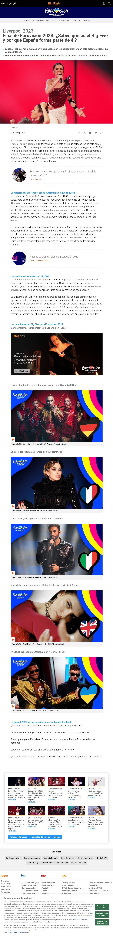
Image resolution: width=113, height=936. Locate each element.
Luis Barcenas (67, 858)
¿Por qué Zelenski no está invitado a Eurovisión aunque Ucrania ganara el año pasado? (56, 756)
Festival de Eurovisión (37, 196)
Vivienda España (50, 858)
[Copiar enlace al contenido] (101, 132)
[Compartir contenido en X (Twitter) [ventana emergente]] (84, 132)
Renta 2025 (102, 858)
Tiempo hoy (32, 862)
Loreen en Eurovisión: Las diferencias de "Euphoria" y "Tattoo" (42, 749)
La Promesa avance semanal (55, 862)
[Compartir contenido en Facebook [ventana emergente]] (79, 132)
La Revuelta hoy (13, 858)
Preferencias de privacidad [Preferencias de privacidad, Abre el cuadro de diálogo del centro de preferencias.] (102, 932)
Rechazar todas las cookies (102, 924)
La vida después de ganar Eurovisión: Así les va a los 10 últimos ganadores (50, 732)
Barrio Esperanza (85, 858)
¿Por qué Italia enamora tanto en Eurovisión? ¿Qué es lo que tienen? (46, 725)
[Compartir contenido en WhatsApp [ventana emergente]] (95, 132)
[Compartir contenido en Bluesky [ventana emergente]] (90, 132)
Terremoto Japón (32, 858)
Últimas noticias (78, 862)
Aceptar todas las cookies (102, 916)
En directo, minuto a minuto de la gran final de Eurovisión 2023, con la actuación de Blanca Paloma (56, 55)
